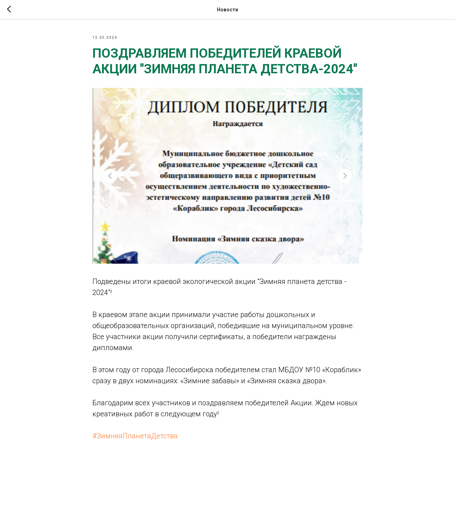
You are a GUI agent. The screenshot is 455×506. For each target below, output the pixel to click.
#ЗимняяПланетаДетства (135, 436)
